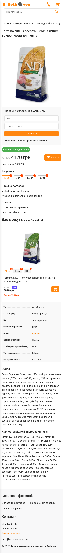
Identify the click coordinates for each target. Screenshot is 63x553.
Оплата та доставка (13, 502)
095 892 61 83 (9, 523)
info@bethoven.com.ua (15, 539)
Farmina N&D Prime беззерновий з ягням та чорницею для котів (29, 279)
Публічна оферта (12, 508)
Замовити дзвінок (11, 533)
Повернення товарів (42, 502)
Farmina (36, 333)
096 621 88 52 (9, 528)
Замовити (31, 133)
